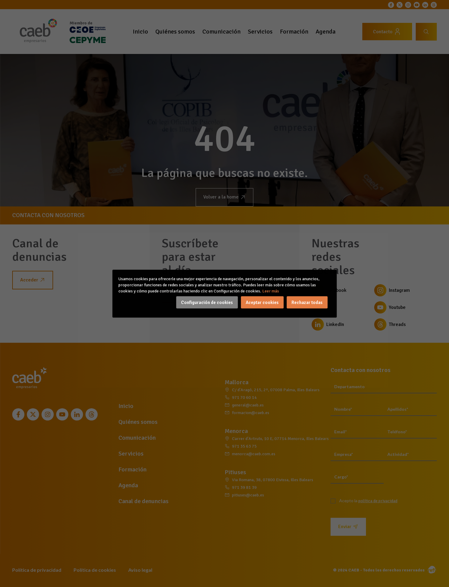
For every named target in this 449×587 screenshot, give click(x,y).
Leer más (270, 290)
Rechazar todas (307, 302)
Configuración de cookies (207, 302)
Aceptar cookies (262, 302)
